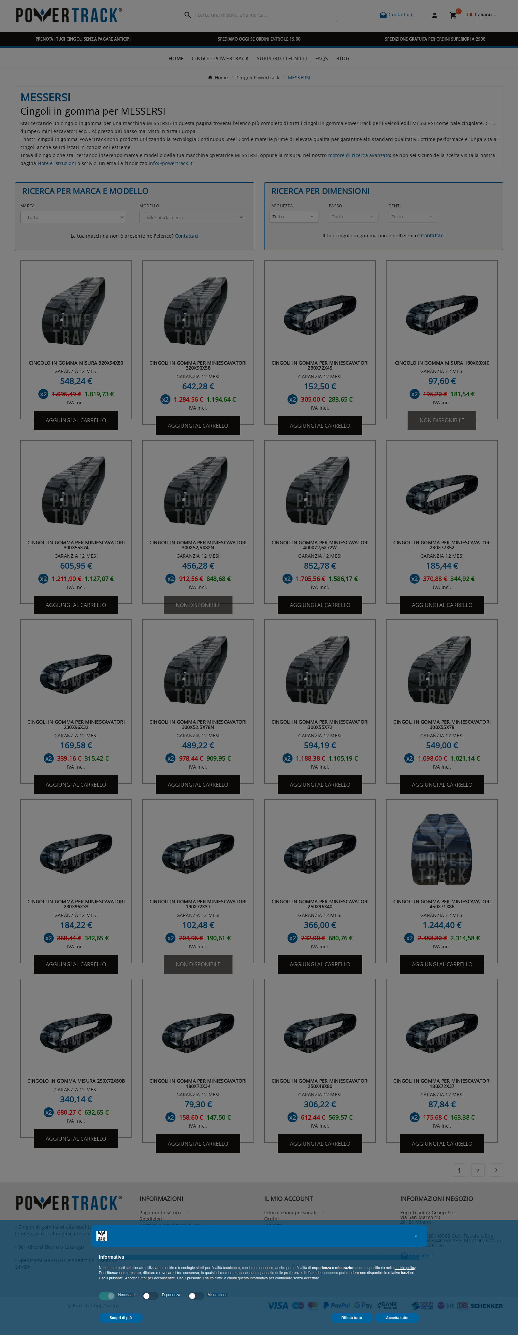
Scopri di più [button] (121, 1318)
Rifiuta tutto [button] (352, 1318)
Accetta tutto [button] (397, 1318)
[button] (416, 1236)
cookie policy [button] (405, 1268)
